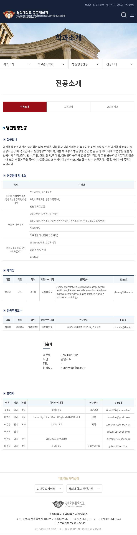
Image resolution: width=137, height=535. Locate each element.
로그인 (88, 4)
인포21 (120, 4)
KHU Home (98, 4)
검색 (123, 14)
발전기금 (110, 4)
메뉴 (132, 15)
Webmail (129, 4)
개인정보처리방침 (68, 478)
